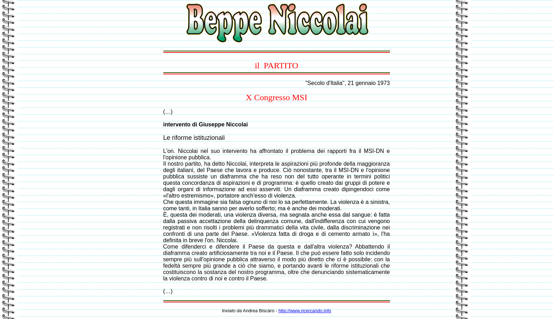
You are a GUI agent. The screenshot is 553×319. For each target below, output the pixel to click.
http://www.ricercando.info (304, 310)
